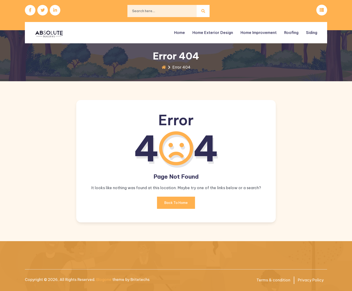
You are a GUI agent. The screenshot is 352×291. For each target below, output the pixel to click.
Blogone (103, 279)
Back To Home (176, 205)
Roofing (291, 32)
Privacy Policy (311, 280)
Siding (311, 32)
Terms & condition (273, 280)
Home (179, 32)
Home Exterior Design (212, 32)
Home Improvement (259, 32)
